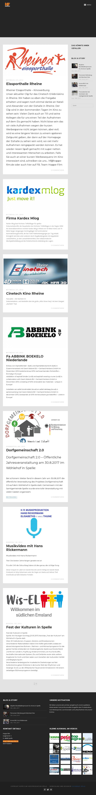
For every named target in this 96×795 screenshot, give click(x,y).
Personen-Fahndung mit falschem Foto (85, 76)
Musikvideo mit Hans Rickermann (24, 548)
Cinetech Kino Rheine (25, 293)
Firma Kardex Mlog (22, 218)
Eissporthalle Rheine (24, 84)
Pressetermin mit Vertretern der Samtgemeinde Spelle (86, 94)
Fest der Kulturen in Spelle (29, 627)
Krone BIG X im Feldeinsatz (83, 84)
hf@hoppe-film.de (12, 741)
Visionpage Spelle (78, 786)
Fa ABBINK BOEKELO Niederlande (24, 358)
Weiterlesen (11, 497)
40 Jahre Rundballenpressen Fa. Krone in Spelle (85, 67)
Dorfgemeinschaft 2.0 (25, 450)
